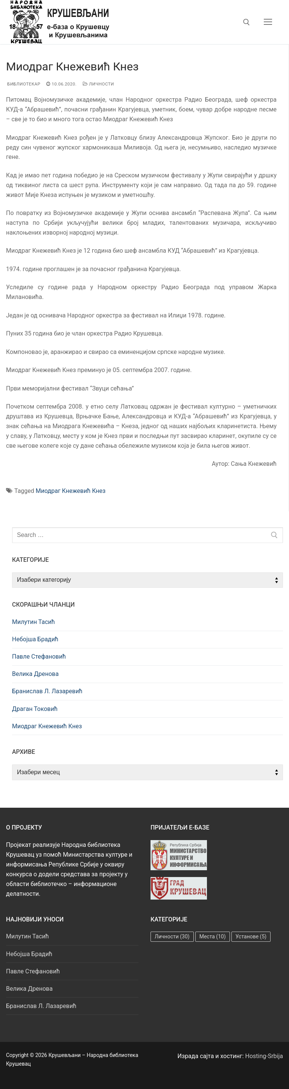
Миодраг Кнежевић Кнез (71, 490)
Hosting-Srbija (264, 1056)
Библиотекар (23, 84)
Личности (98, 84)
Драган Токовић (35, 708)
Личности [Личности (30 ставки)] (172, 936)
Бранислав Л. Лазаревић (47, 691)
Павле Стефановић (39, 656)
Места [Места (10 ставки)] (212, 936)
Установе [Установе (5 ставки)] (251, 936)
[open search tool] (246, 22)
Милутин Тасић (33, 621)
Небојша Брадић (35, 639)
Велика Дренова (35, 673)
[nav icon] (268, 22)
